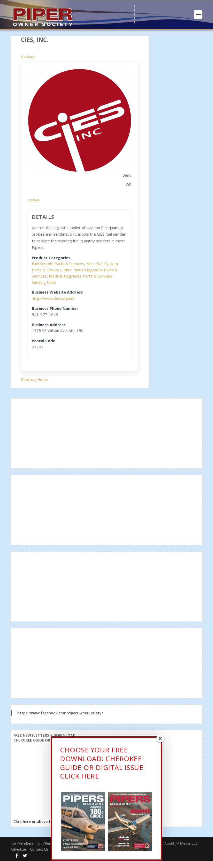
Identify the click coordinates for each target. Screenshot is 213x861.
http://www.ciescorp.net (53, 298)
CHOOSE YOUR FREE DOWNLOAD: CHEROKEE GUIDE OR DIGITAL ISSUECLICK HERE (101, 763)
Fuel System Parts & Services (58, 263)
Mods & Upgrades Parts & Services (80, 276)
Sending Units (44, 282)
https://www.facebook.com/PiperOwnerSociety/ (60, 712)
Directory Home (34, 379)
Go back (28, 56)
